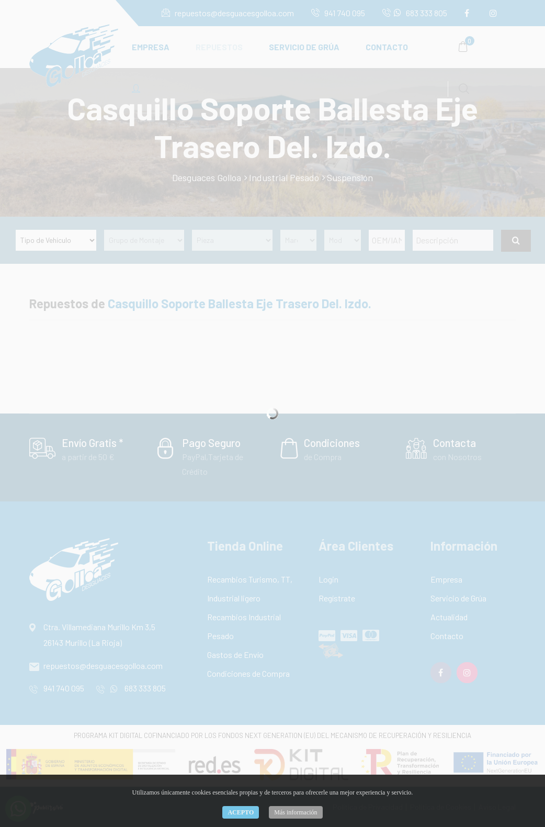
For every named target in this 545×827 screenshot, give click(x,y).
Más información (295, 812)
